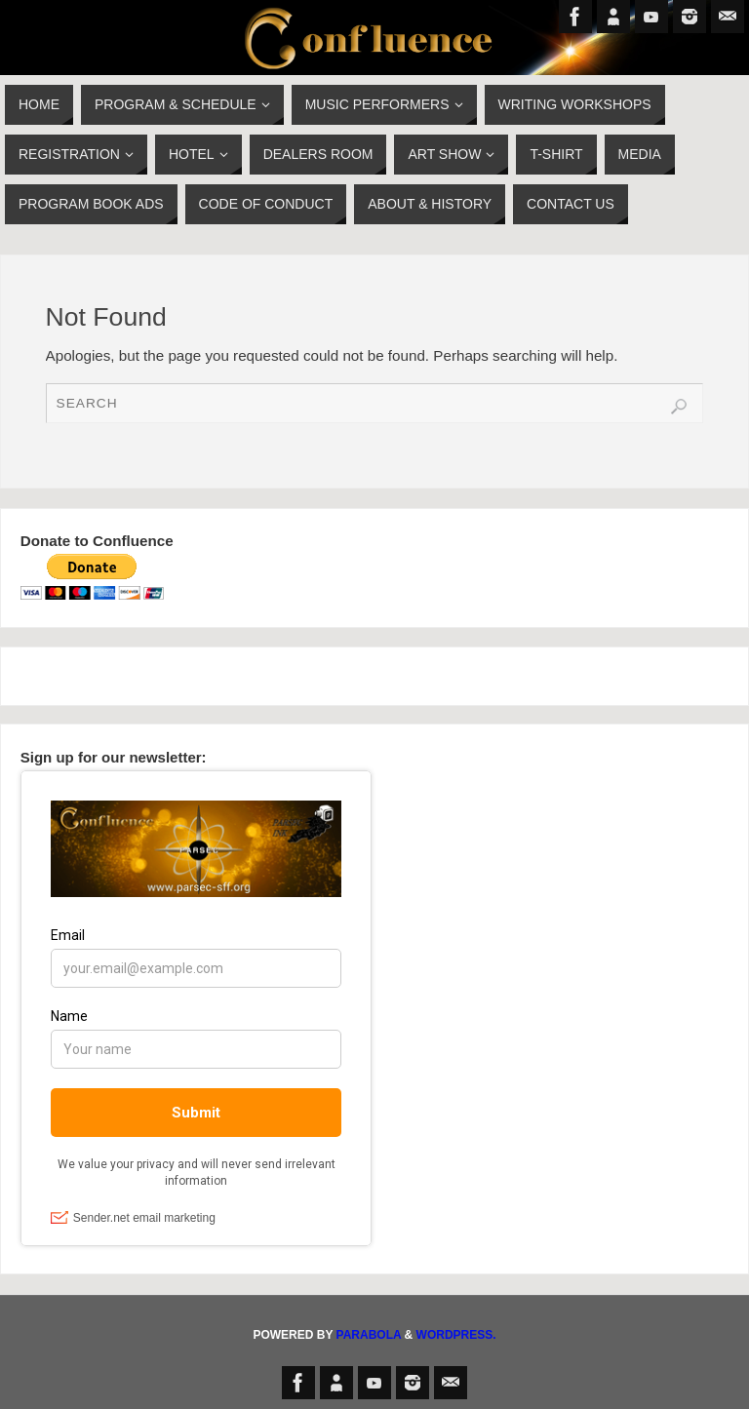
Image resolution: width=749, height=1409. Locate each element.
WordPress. (456, 1335)
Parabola (369, 1335)
